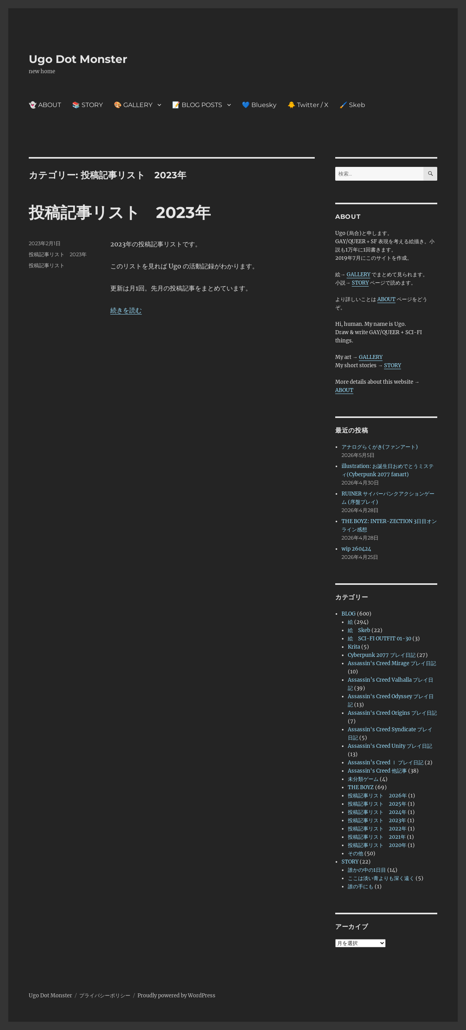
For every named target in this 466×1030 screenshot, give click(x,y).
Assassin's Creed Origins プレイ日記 (392, 713)
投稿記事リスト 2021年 (377, 837)
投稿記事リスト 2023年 (120, 212)
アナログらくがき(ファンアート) (380, 447)
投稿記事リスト (47, 265)
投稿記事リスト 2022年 (377, 828)
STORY (360, 282)
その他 (355, 853)
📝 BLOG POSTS (197, 105)
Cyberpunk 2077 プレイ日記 (382, 655)
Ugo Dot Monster (78, 59)
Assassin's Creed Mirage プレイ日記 (392, 663)
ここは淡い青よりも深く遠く (381, 878)
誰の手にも (360, 886)
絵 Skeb (359, 630)
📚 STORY (87, 105)
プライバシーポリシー (104, 995)
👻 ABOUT (45, 105)
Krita (354, 647)
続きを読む (126, 310)
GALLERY (358, 274)
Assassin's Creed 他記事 (377, 770)
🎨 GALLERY (133, 105)
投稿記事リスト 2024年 (377, 812)
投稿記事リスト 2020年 (377, 845)
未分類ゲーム (363, 779)
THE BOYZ (361, 787)
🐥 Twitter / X (308, 105)
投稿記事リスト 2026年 (377, 795)
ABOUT (386, 299)
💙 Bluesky (259, 105)
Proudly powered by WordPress (176, 995)
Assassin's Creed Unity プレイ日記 (390, 746)
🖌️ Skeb (352, 105)
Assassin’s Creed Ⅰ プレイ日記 (385, 762)
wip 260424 (356, 549)
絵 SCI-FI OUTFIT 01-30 (379, 638)
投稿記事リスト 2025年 (377, 804)
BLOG (349, 613)
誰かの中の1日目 (367, 870)
